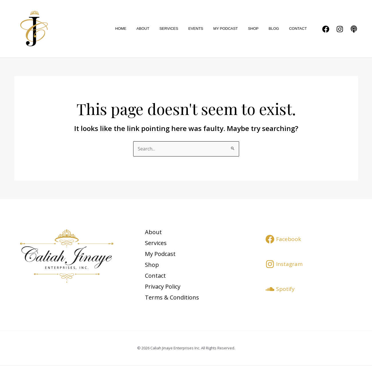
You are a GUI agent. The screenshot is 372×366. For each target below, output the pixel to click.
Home (140, 28)
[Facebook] (325, 29)
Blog (278, 28)
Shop (260, 28)
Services (183, 28)
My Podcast (235, 28)
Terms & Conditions (173, 298)
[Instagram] (339, 29)
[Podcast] (353, 29)
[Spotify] (280, 289)
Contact (299, 28)
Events (207, 28)
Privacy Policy (164, 287)
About (160, 28)
